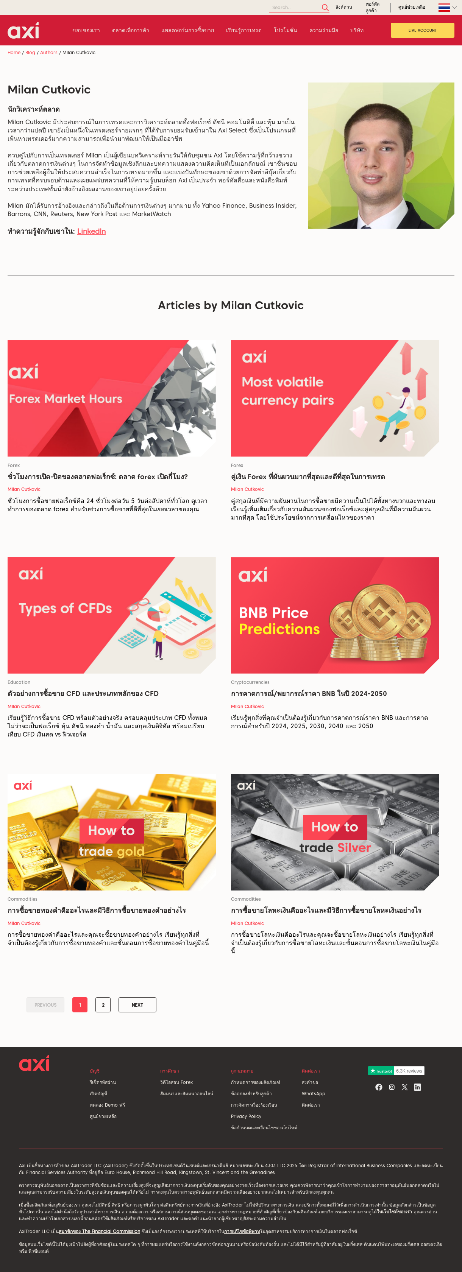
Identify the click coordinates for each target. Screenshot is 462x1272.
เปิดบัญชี (98, 1093)
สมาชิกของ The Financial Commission (99, 1231)
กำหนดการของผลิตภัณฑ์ (255, 1082)
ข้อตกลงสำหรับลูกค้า (251, 1093)
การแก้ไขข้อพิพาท (242, 1231)
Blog (30, 52)
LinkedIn (91, 231)
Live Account (423, 30)
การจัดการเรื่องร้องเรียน (254, 1105)
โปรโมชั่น (285, 30)
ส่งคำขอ (310, 1082)
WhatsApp (313, 1093)
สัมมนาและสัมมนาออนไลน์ (186, 1093)
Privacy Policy (246, 1116)
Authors (49, 52)
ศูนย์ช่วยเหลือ (103, 1116)
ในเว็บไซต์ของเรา (394, 1211)
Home (14, 52)
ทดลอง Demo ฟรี (107, 1105)
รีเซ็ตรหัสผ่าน (103, 1082)
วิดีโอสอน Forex (176, 1082)
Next (137, 1005)
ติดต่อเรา (311, 1105)
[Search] (299, 7)
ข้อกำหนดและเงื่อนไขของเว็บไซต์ (264, 1127)
